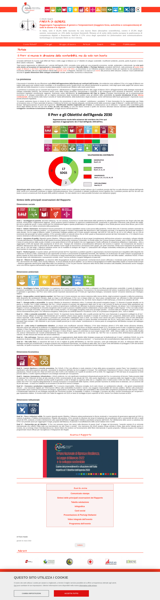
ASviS (44, 19)
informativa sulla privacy (88, 585)
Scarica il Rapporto (80, 434)
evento (97, 71)
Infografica (80, 506)
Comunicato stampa (80, 493)
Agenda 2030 (61, 71)
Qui (15, 585)
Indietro (80, 545)
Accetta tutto (71, 593)
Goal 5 (50, 19)
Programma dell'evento (80, 524)
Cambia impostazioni (31, 593)
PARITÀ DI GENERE (53, 22)
